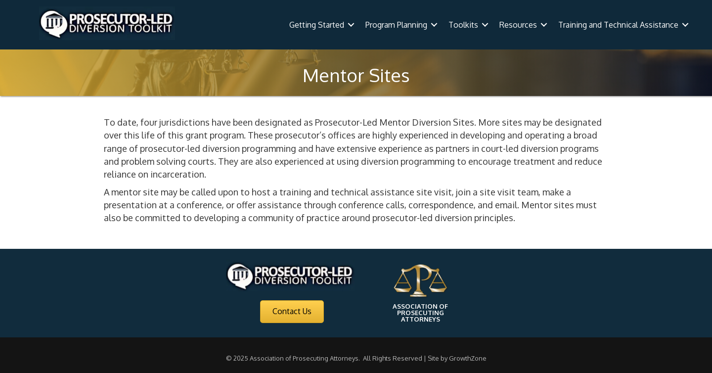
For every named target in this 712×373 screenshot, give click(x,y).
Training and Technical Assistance (618, 25)
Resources (518, 25)
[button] (292, 311)
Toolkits (463, 25)
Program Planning (396, 25)
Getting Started (316, 25)
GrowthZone (468, 358)
